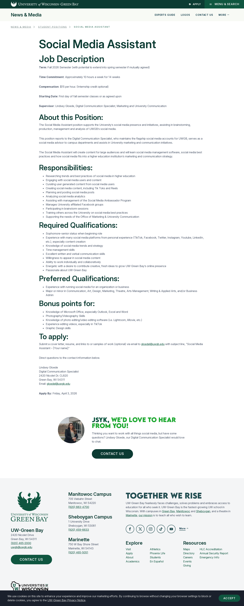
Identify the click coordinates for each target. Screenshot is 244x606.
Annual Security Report (214, 553)
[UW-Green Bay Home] (39, 4)
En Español (157, 561)
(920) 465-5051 (78, 552)
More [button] (224, 14)
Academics (132, 561)
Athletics (155, 549)
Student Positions (52, 26)
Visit (128, 549)
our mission (145, 515)
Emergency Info (209, 557)
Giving (187, 565)
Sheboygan (203, 511)
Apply (195, 4)
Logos (185, 14)
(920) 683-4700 (78, 507)
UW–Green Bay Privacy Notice (66, 600)
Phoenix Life (157, 553)
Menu (224, 4)
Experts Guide (165, 14)
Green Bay (168, 511)
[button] (130, 529)
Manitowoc (183, 511)
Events (187, 561)
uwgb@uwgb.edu (21, 547)
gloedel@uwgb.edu (153, 344)
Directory (189, 553)
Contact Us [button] (112, 454)
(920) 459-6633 (78, 529)
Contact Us (204, 14)
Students (155, 557)
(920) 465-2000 (21, 543)
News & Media (26, 15)
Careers (188, 557)
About (129, 557)
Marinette (131, 515)
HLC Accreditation (211, 549)
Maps (186, 549)
